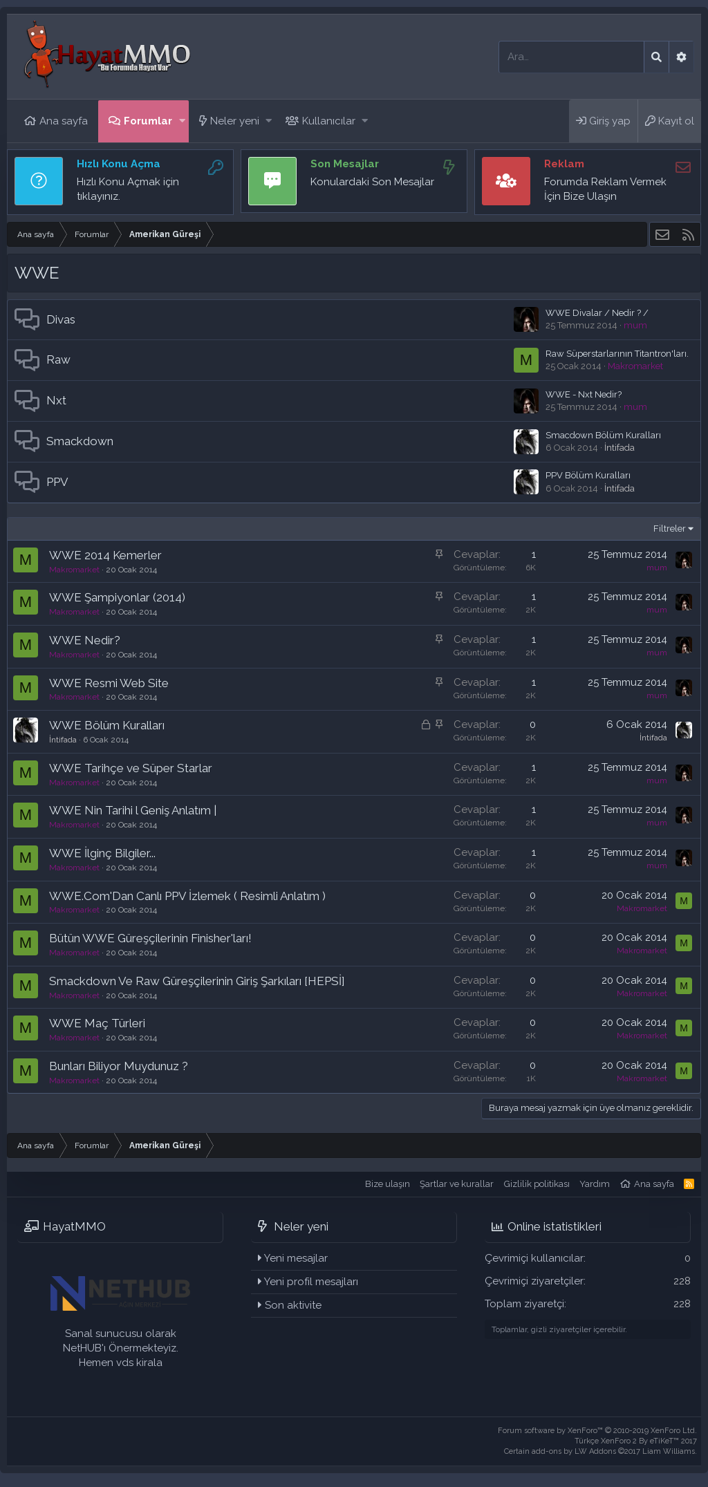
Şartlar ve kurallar (457, 1184)
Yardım (594, 1184)
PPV (57, 482)
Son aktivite (293, 1305)
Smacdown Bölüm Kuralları (603, 435)
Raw (58, 359)
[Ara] (571, 57)
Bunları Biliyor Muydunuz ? (118, 1066)
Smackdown (79, 441)
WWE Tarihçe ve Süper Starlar (130, 768)
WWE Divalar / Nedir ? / (597, 313)
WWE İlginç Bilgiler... (102, 853)
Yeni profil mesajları (311, 1281)
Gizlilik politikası (537, 1184)
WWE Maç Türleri (97, 1023)
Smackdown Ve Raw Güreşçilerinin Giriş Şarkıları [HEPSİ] (197, 981)
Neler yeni (234, 121)
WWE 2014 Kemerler (105, 555)
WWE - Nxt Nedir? (584, 394)
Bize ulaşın (387, 1184)
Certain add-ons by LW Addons (600, 1451)
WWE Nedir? (84, 640)
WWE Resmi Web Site (109, 683)
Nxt (56, 400)
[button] (182, 121)
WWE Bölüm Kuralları (107, 725)
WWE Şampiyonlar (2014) (117, 597)
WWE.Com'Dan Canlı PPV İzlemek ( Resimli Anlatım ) (187, 896)
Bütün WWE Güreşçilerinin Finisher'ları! (150, 938)
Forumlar (148, 121)
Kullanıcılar (328, 121)
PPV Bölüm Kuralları (588, 475)
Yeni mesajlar (296, 1258)
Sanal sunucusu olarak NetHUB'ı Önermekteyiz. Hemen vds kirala (120, 1348)
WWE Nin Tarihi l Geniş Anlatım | (132, 810)
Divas (60, 319)
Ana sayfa (63, 121)
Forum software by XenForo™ (597, 1430)
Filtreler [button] (669, 528)
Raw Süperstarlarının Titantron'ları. (617, 353)
